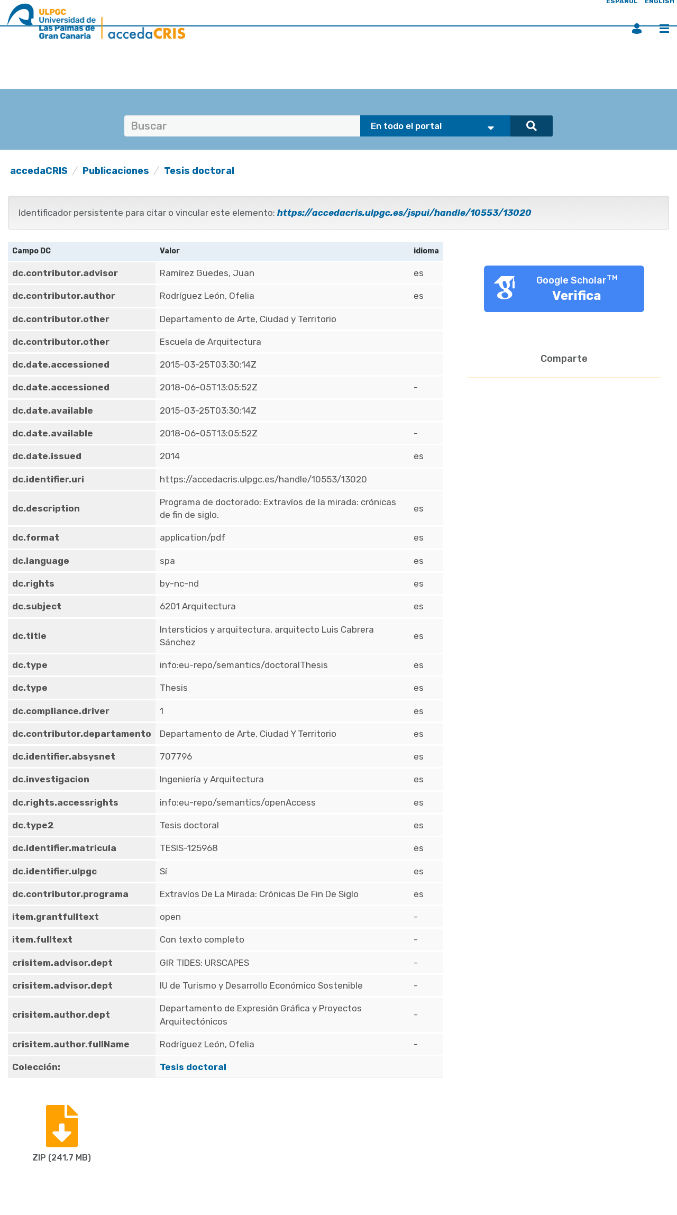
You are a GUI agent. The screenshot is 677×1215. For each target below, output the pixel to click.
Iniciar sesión (636, 28)
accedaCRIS (39, 171)
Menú (664, 28)
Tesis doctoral (199, 171)
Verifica (576, 295)
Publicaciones (116, 171)
